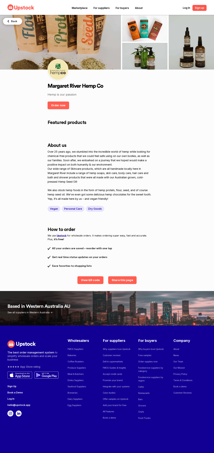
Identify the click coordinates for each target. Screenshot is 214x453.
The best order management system (31, 352)
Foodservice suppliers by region (150, 379)
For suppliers (101, 8)
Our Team (178, 361)
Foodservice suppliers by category (150, 369)
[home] (20, 7)
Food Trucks (144, 418)
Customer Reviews (182, 392)
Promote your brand (113, 380)
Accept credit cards (112, 374)
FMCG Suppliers (75, 349)
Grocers (142, 405)
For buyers (122, 8)
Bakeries (72, 355)
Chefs (141, 411)
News (176, 355)
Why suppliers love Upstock (116, 349)
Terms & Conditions (182, 380)
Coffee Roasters (76, 361)
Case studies (109, 392)
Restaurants (144, 393)
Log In (10, 398)
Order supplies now (148, 361)
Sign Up (11, 386)
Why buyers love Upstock (151, 349)
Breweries (73, 392)
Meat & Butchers (76, 374)
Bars (140, 399)
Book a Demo (15, 392)
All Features (108, 411)
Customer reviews (112, 355)
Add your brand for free (114, 405)
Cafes (141, 387)
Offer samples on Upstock (115, 399)
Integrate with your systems (116, 386)
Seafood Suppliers (77, 386)
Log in (186, 7)
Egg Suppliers (74, 405)
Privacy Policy (180, 374)
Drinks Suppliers (76, 380)
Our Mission (179, 368)
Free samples (144, 355)
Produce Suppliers (77, 368)
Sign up (199, 7)
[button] (80, 8)
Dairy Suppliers (75, 399)
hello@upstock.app (18, 405)
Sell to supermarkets (113, 361)
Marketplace (80, 8)
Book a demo (109, 417)
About (139, 8)
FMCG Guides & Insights (114, 368)
